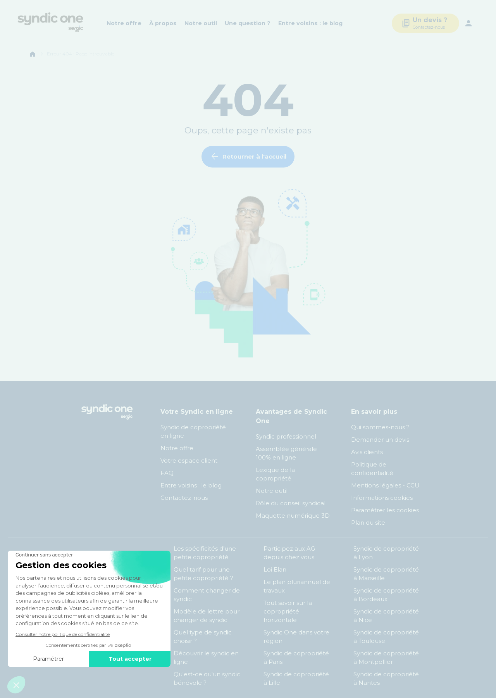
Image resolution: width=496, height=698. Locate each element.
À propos (163, 23)
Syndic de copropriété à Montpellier (386, 657)
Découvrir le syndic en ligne (206, 657)
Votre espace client (188, 460)
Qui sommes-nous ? (380, 427)
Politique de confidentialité (372, 469)
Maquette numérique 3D (293, 515)
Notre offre (124, 23)
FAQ (167, 473)
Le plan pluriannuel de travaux (297, 586)
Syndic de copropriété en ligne (193, 431)
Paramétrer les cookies (385, 510)
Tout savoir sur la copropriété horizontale (288, 611)
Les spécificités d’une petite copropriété (205, 553)
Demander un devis (380, 439)
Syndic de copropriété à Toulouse (386, 636)
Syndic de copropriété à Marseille (386, 574)
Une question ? (247, 23)
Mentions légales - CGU (385, 485)
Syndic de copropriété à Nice (386, 616)
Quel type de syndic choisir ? (203, 636)
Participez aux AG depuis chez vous (289, 553)
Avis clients (367, 452)
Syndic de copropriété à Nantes (386, 678)
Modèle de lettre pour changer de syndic (206, 616)
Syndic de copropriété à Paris (296, 657)
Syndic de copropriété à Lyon (386, 553)
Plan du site (368, 522)
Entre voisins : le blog (310, 23)
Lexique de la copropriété (275, 474)
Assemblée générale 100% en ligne (286, 453)
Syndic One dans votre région (296, 636)
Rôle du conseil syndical (291, 503)
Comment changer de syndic (207, 595)
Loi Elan (275, 569)
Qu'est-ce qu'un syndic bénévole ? (207, 678)
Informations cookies (382, 497)
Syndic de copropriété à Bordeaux (386, 595)
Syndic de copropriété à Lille (296, 678)
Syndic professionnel (286, 436)
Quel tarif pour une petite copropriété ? (203, 574)
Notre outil (200, 23)
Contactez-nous (184, 497)
